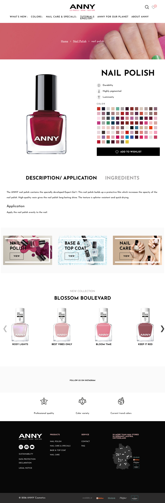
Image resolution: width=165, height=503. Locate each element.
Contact (85, 441)
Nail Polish (79, 41)
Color (101, 104)
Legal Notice (25, 468)
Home (64, 41)
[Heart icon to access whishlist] (154, 8)
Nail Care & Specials (60, 446)
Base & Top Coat (58, 450)
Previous (3, 326)
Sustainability (26, 454)
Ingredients (122, 178)
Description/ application (61, 178)
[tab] (61, 178)
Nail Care (55, 455)
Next (161, 326)
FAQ (83, 446)
